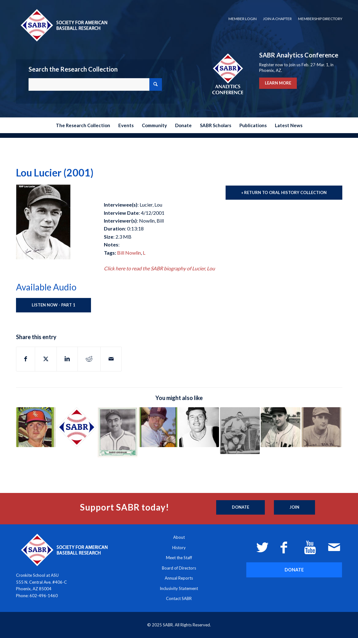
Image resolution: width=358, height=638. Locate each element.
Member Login (242, 18)
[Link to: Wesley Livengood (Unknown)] (77, 427)
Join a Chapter (277, 18)
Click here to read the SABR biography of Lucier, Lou (159, 268)
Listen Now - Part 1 (53, 304)
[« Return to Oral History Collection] (284, 193)
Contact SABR (179, 598)
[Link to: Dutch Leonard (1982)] (281, 427)
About (179, 537)
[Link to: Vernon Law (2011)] (199, 427)
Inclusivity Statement (179, 588)
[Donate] (240, 507)
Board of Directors (179, 567)
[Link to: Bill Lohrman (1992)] (321, 427)
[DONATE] (294, 569)
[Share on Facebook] (25, 359)
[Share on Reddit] (89, 359)
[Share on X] (45, 359)
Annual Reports (179, 578)
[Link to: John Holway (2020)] (240, 430)
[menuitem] (242, 18)
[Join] (294, 507)
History (179, 547)
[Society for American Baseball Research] (63, 25)
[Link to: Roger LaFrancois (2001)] (158, 427)
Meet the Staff (179, 557)
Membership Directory (320, 18)
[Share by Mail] (111, 359)
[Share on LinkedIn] (67, 359)
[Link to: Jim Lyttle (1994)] (36, 427)
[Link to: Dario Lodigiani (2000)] (117, 432)
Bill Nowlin (129, 253)
